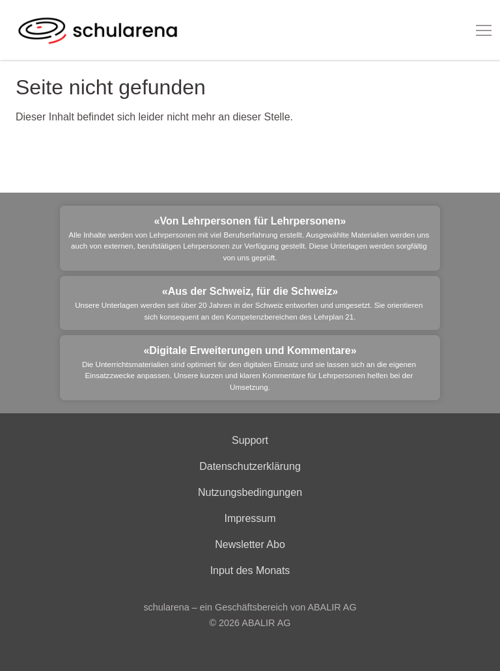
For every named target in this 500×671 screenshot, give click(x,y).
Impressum (249, 518)
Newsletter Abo (250, 544)
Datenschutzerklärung (250, 466)
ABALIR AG (266, 623)
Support (250, 440)
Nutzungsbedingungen (250, 492)
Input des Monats (250, 570)
